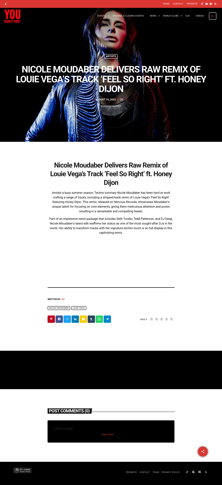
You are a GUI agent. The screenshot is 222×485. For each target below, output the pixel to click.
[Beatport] (215, 4)
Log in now (107, 434)
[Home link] (12, 16)
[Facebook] (211, 4)
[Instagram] (206, 4)
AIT (63, 299)
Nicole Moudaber (59, 308)
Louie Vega (79, 308)
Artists (111, 56)
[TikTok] (202, 4)
